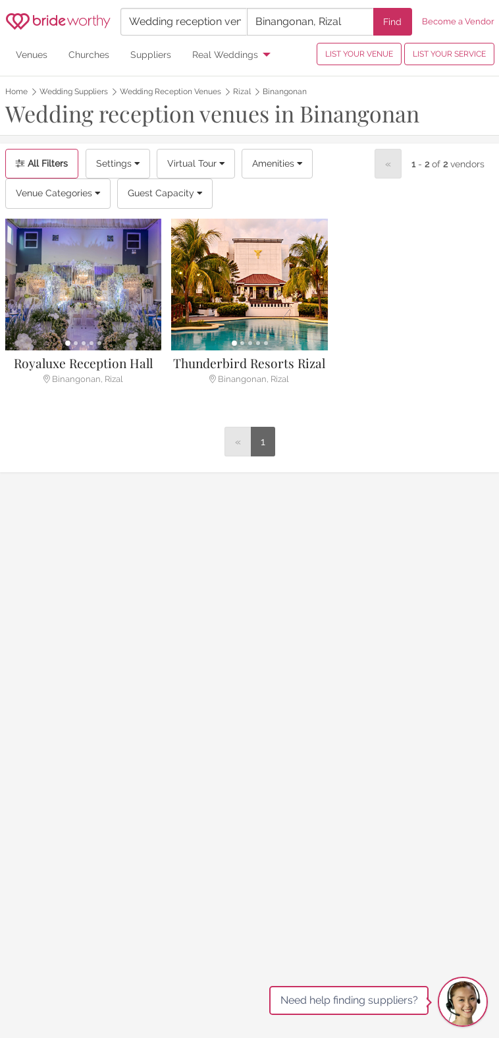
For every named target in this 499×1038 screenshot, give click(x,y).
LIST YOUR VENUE (359, 54)
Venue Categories (58, 193)
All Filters (42, 163)
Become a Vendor (458, 21)
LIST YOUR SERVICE (449, 54)
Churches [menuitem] (88, 54)
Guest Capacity (165, 193)
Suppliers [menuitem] (150, 54)
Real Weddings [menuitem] (225, 54)
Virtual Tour (195, 163)
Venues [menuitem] (31, 54)
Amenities (277, 163)
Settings (118, 163)
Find (392, 21)
